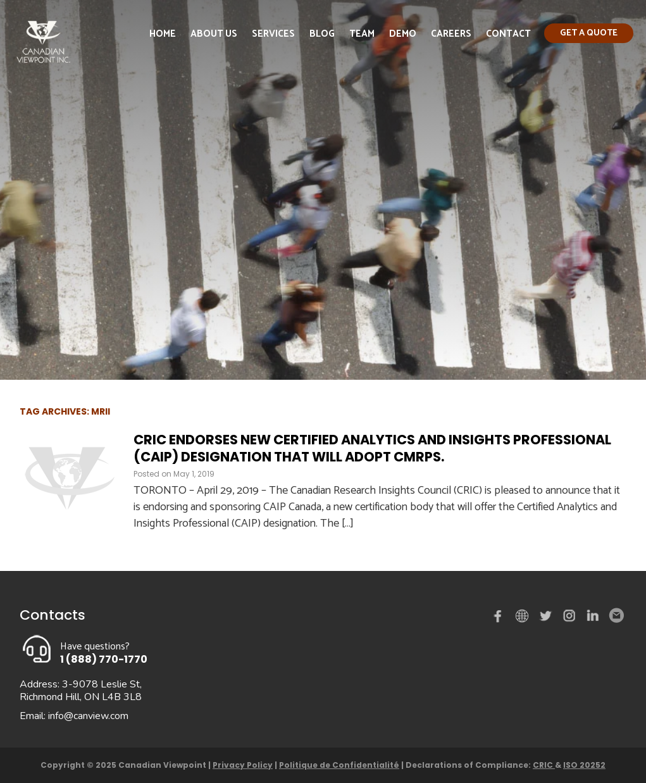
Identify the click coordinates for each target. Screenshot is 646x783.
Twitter (547, 618)
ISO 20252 (584, 765)
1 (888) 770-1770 (103, 659)
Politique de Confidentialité (339, 765)
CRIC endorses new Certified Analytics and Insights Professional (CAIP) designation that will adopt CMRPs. (372, 448)
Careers (451, 34)
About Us (213, 34)
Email (615, 615)
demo (524, 616)
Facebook (500, 618)
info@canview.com (88, 716)
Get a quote (589, 33)
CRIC (544, 765)
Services (273, 34)
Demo (402, 34)
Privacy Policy (243, 765)
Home (162, 34)
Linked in (593, 618)
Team (362, 34)
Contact (508, 34)
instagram (570, 618)
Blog (322, 34)
